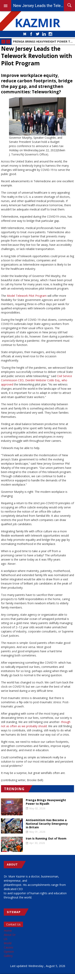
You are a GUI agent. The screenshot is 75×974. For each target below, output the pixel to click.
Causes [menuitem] (8, 947)
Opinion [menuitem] (9, 951)
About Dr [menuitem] (10, 935)
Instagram (50, 34)
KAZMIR (37, 22)
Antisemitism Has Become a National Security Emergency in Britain (47, 823)
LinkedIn (44, 34)
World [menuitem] (7, 943)
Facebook (31, 34)
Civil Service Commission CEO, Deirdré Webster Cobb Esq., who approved (36, 380)
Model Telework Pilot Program (27, 296)
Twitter (37, 34)
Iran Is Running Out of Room (46, 838)
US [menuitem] (5, 939)
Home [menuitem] (8, 930)
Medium (25, 34)
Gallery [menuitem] (8, 956)
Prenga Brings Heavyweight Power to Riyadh (43, 41)
